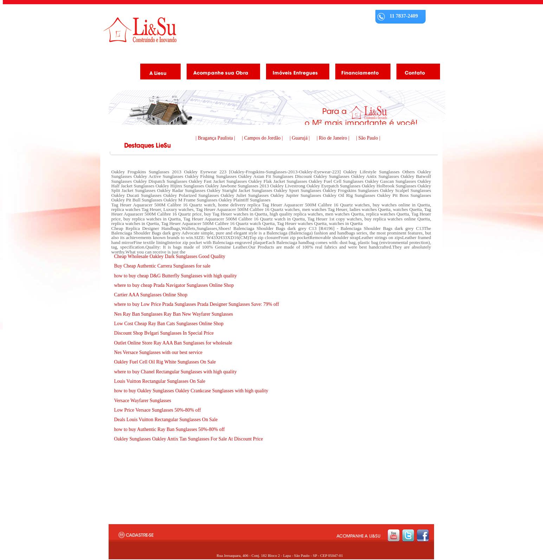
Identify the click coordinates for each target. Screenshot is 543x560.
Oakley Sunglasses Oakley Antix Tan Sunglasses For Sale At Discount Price (188, 439)
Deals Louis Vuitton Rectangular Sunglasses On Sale (166, 419)
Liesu (140, 30)
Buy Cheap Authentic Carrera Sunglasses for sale (162, 266)
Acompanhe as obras (221, 73)
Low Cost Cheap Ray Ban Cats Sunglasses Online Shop (169, 323)
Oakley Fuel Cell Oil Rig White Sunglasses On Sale (165, 362)
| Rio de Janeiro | (333, 138)
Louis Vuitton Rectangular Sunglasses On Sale (160, 381)
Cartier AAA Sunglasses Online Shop (151, 294)
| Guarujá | (300, 138)
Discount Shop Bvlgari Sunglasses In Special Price (164, 333)
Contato (415, 73)
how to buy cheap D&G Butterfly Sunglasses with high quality (175, 275)
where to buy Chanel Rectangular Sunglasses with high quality (175, 371)
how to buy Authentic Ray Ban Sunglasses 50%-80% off (169, 429)
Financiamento (360, 73)
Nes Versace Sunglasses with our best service (158, 352)
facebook (423, 535)
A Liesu (158, 73)
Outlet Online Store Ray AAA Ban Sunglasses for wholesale (173, 343)
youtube (393, 535)
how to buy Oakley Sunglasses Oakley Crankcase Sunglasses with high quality (191, 390)
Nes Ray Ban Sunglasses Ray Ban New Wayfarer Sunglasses (173, 314)
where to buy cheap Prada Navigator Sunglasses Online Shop (174, 285)
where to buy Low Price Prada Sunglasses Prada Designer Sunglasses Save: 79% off (196, 304)
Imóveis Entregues (295, 73)
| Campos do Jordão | (263, 138)
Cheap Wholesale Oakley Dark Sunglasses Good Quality (169, 256)
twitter (408, 535)
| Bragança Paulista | (216, 138)
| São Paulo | (368, 138)
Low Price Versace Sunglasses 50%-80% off (157, 410)
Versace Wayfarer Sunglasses (142, 400)
